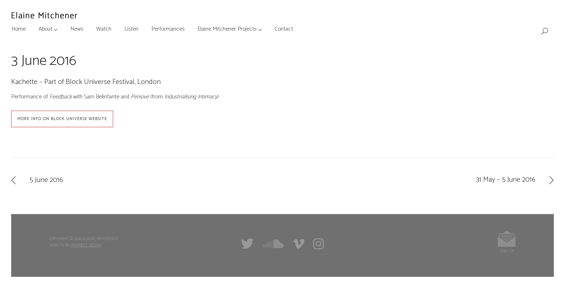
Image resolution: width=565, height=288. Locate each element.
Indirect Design (86, 245)
